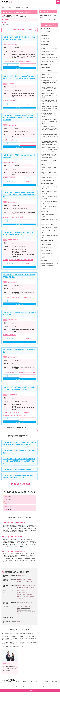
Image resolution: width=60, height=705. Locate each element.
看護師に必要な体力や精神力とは (49, 168)
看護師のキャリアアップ (48, 164)
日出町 (33, 640)
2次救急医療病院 (21, 613)
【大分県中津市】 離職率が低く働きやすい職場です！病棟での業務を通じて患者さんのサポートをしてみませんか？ (19, 123)
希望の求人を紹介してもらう (19, 70)
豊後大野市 (20, 640)
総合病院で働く (46, 32)
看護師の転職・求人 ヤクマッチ (7, 7)
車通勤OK (24, 619)
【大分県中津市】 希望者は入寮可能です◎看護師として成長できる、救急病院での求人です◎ (19, 414)
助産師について (46, 257)
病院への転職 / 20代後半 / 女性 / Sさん (49, 192)
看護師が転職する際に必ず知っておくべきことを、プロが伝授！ (50, 264)
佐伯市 (31, 634)
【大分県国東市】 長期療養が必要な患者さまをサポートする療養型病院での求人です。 (19, 504)
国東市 (29, 640)
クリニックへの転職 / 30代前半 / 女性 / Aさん (50, 207)
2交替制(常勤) (20, 609)
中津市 (31, 7)
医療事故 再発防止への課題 (49, 227)
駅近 (27, 624)
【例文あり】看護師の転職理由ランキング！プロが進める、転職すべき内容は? (50, 136)
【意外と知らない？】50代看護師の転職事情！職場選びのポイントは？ (49, 82)
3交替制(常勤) (28, 609)
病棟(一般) (22, 630)
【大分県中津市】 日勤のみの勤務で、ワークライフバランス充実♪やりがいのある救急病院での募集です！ (19, 206)
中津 (18, 645)
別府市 (23, 634)
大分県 (26, 7)
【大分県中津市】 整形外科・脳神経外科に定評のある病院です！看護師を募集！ (19, 38)
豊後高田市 (20, 638)
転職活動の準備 (46, 67)
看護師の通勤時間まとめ (48, 180)
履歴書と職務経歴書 (47, 71)
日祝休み (19, 619)
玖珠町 (18, 641)
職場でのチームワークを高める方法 (50, 173)
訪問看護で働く (46, 38)
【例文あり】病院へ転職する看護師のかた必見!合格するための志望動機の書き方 (49, 155)
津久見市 (23, 636)
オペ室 (27, 630)
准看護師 (24, 603)
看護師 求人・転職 (20, 7)
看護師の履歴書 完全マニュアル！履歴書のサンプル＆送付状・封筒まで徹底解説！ (50, 88)
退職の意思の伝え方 (47, 77)
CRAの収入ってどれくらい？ (49, 61)
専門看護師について (47, 247)
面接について (45, 74)
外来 (18, 630)
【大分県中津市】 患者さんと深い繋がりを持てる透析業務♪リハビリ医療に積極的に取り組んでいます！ (19, 80)
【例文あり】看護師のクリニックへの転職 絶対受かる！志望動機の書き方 (50, 114)
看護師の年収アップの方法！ (49, 51)
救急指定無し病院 (30, 613)
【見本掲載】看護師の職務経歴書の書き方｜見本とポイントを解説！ (49, 121)
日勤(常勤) (19, 607)
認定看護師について (47, 244)
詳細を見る (28, 65)
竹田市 (28, 636)
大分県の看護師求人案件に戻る (19, 512)
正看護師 (19, 603)
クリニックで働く (46, 35)
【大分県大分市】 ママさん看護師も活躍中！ (17, 497)
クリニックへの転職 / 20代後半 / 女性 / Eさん (50, 202)
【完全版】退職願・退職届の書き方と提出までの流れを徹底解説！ (50, 101)
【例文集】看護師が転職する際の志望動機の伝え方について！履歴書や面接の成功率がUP (49, 142)
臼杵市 (18, 636)
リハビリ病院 (20, 615)
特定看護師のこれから (47, 224)
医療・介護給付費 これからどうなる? (50, 215)
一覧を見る (53, 19)
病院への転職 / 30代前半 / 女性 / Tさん (49, 187)
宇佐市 (29, 638)
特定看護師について (47, 253)
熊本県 (18, 649)
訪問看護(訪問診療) (29, 615)
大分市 (18, 634)
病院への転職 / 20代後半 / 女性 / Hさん (49, 197)
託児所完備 (20, 626)
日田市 (27, 634)
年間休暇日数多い (21, 622)
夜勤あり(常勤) (27, 607)
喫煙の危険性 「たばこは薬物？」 (49, 231)
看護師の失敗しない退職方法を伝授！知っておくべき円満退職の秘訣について (49, 108)
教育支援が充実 (21, 624)
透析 (31, 630)
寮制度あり (29, 622)
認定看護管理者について (48, 250)
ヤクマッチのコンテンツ (49, 25)
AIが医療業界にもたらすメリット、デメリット (49, 220)
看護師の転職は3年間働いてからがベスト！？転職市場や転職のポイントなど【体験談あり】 (50, 149)
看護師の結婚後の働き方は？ (49, 177)
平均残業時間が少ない (22, 621)
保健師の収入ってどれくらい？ (49, 54)
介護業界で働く (46, 41)
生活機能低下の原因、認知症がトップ (50, 236)
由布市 (25, 640)
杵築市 (25, 638)
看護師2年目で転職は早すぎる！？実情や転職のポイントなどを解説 (50, 95)
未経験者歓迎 (32, 624)
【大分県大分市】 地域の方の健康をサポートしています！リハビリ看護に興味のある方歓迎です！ (19, 471)
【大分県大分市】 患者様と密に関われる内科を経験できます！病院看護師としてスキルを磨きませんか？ (19, 489)
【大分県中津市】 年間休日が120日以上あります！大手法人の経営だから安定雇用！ (19, 247)
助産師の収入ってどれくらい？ (49, 58)
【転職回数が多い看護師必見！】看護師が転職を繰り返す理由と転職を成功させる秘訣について (50, 129)
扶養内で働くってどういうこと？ (50, 48)
